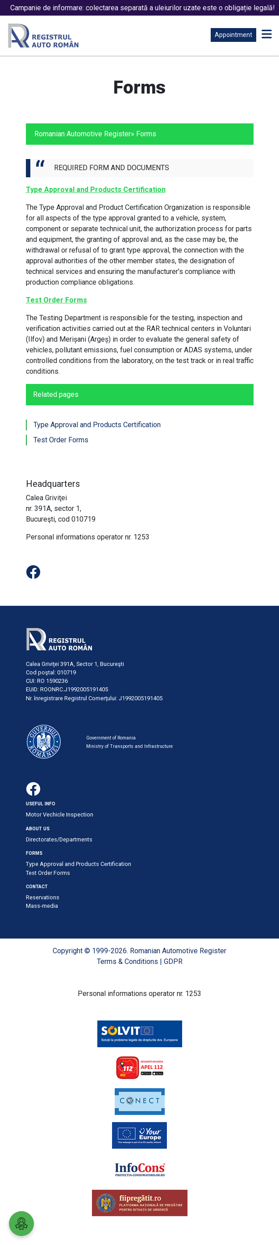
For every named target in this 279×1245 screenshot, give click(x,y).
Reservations (42, 897)
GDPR (173, 961)
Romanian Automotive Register (82, 134)
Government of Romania (111, 738)
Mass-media (42, 905)
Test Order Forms (60, 440)
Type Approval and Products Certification (97, 424)
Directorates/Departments (59, 839)
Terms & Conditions (127, 961)
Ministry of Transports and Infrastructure (129, 746)
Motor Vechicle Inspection (59, 814)
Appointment (233, 34)
